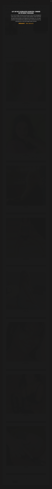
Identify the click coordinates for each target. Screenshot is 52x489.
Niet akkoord (29, 23)
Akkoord (21, 23)
